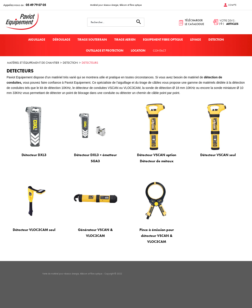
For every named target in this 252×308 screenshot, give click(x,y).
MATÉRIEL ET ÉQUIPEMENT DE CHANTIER (33, 63)
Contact (159, 50)
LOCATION (138, 50)
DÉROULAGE (61, 39)
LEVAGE (195, 39)
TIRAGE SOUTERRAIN (92, 39)
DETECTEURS (90, 63)
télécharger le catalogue (194, 22)
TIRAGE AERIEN (124, 39)
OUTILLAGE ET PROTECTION (104, 50)
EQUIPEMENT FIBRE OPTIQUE (163, 39)
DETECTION (216, 39)
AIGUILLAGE (36, 39)
